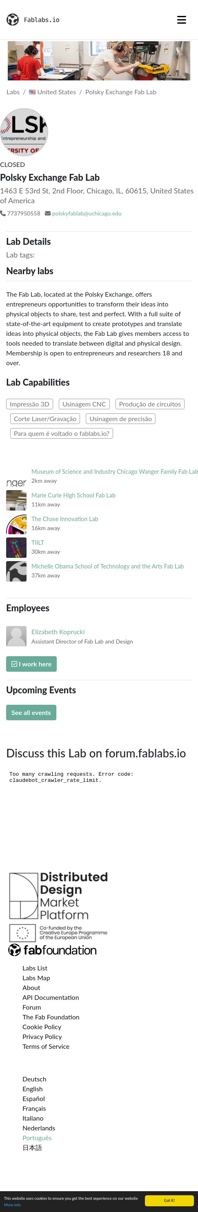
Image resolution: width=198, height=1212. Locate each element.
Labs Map (36, 977)
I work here (31, 664)
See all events (31, 712)
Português (36, 1137)
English (32, 1088)
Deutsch (34, 1079)
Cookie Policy (41, 1026)
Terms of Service (45, 1046)
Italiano (33, 1118)
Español (33, 1098)
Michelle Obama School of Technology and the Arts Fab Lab (107, 566)
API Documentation (50, 997)
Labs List (34, 968)
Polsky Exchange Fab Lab (120, 91)
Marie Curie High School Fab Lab (73, 495)
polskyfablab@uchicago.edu (87, 213)
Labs (13, 91)
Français (34, 1108)
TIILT (37, 542)
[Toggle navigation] (181, 19)
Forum (31, 1007)
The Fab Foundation (51, 1017)
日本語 (32, 1147)
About (31, 987)
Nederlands (38, 1128)
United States (52, 91)
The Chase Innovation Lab (64, 518)
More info (12, 1205)
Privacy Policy (42, 1036)
